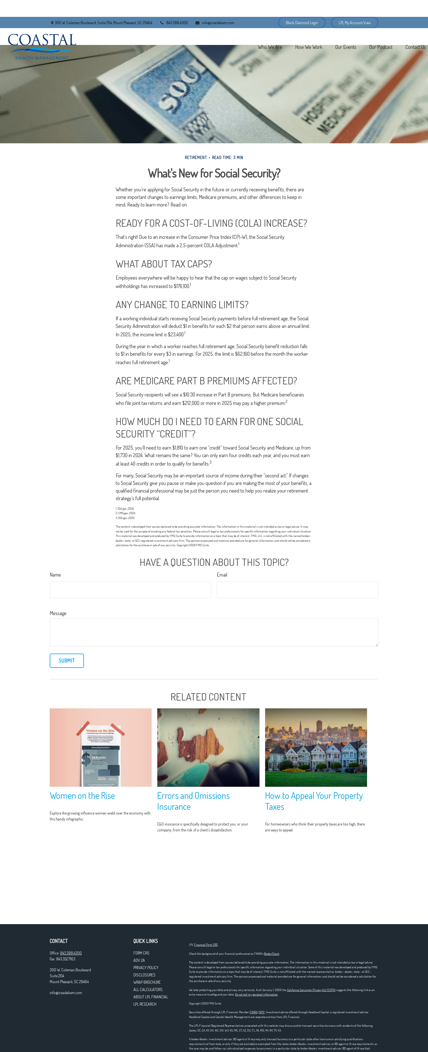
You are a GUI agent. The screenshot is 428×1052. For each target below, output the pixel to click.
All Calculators (148, 989)
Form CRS (141, 953)
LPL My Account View (355, 5)
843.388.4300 (173, 5)
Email (222, 575)
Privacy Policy (145, 967)
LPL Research (144, 1004)
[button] (220, 29)
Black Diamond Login (302, 5)
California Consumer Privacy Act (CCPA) (311, 990)
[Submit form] (67, 661)
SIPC (262, 1012)
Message (58, 613)
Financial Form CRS (206, 945)
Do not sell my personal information (256, 994)
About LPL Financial (150, 996)
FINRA (254, 1012)
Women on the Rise (82, 795)
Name (55, 575)
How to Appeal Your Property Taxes (314, 801)
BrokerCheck (271, 954)
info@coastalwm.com (214, 5)
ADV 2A (139, 960)
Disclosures (144, 974)
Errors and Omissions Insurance (193, 801)
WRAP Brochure (147, 982)
